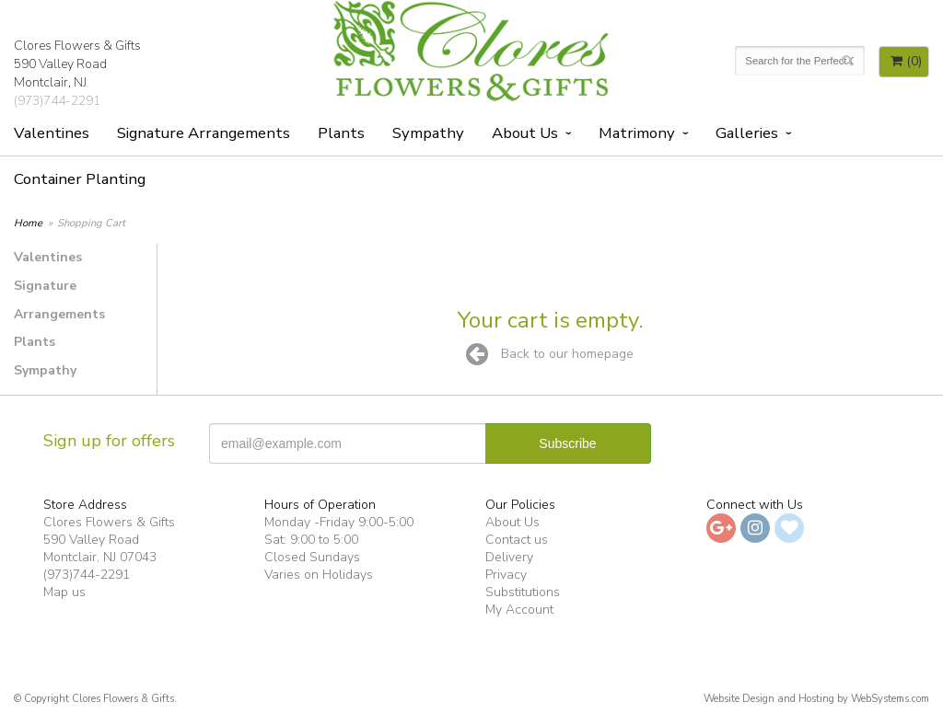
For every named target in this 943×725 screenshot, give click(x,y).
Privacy (506, 574)
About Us (525, 133)
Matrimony (637, 133)
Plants (341, 133)
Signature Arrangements (203, 133)
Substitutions (522, 592)
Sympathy (428, 133)
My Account (519, 609)
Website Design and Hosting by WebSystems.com (816, 699)
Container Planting (80, 179)
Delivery (509, 557)
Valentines (51, 133)
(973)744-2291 (57, 100)
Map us (64, 592)
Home (28, 223)
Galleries (747, 133)
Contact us (516, 539)
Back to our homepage (550, 353)
